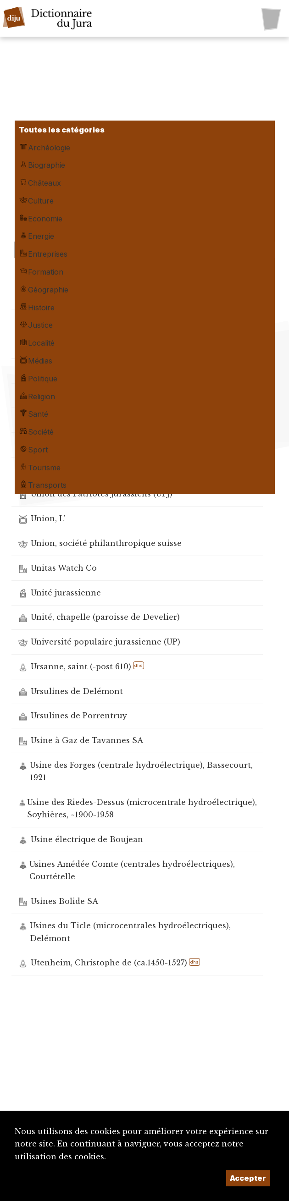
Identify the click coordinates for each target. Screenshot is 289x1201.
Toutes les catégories (62, 129)
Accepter (248, 1178)
